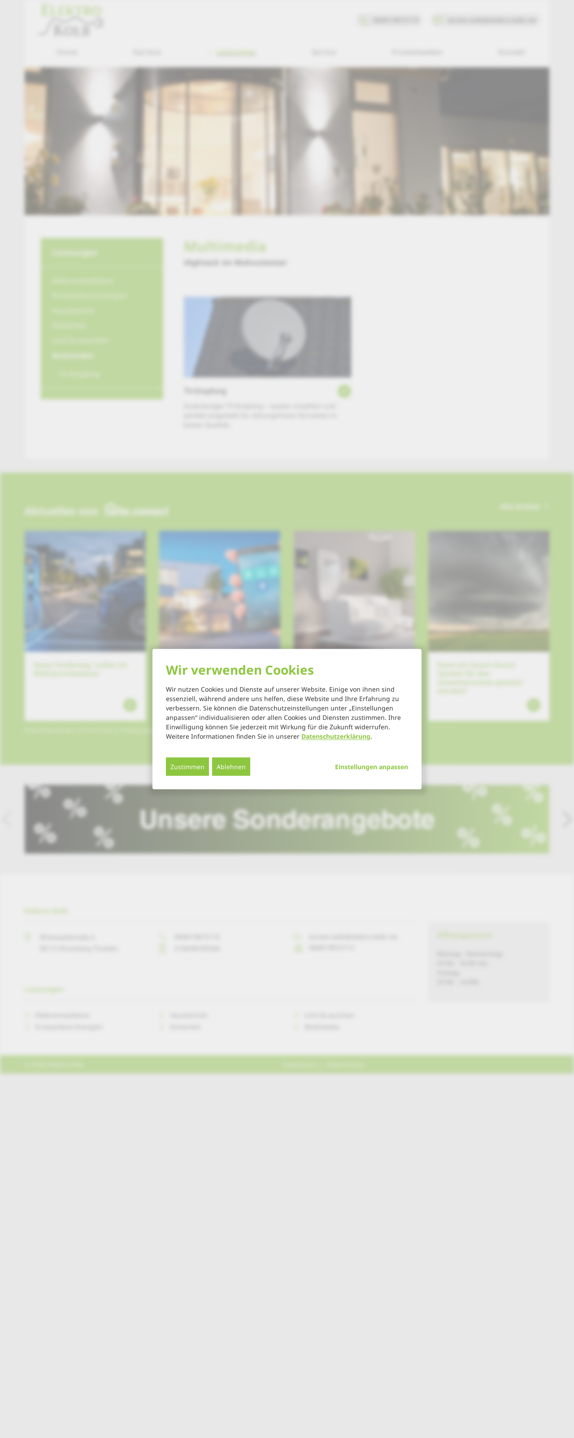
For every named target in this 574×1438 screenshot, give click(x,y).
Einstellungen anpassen (371, 766)
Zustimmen (187, 766)
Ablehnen (231, 766)
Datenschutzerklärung (335, 736)
